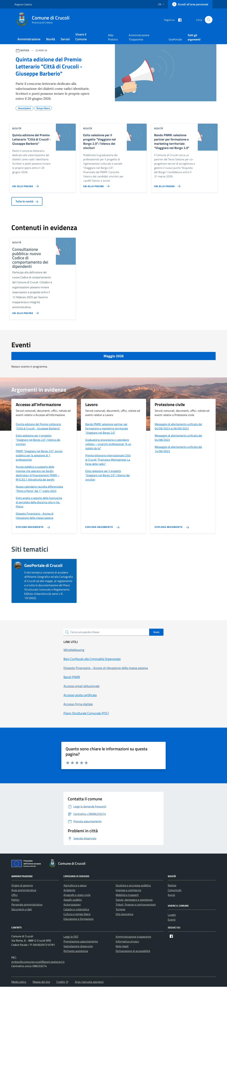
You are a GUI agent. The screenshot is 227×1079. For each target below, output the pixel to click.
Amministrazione (28, 39)
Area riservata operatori (89, 982)
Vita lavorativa (124, 914)
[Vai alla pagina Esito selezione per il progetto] (95, 184)
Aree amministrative (23, 890)
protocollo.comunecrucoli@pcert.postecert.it (38, 962)
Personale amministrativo (26, 904)
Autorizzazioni (72, 904)
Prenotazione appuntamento (80, 941)
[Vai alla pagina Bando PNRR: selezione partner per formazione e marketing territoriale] (166, 184)
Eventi (172, 919)
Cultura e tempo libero (76, 914)
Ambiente (69, 890)
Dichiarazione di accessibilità (133, 951)
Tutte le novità (27, 201)
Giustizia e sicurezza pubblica (133, 885)
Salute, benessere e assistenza (134, 900)
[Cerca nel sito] (208, 20)
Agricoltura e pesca (75, 885)
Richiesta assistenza (75, 951)
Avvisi (171, 895)
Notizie (172, 885)
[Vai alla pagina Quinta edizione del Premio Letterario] (24, 184)
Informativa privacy (127, 941)
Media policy (18, 982)
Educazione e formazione (78, 919)
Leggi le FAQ (70, 936)
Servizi (65, 39)
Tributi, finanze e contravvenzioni (136, 904)
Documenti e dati (21, 909)
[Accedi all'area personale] (190, 4)
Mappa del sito (41, 982)
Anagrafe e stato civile (76, 895)
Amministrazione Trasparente (139, 37)
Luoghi (172, 915)
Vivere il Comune (81, 37)
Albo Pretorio (113, 37)
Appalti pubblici (72, 900)
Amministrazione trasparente (133, 936)
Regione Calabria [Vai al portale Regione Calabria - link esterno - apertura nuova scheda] (23, 4)
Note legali (122, 946)
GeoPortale (175, 39)
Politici (15, 900)
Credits (62, 982)
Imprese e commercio (128, 890)
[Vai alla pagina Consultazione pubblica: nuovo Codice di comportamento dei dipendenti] (24, 311)
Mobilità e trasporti (127, 895)
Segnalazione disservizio (78, 946)
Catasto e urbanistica (76, 909)
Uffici (14, 895)
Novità (50, 39)
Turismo (120, 909)
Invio (156, 632)
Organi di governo (22, 885)
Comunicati (174, 890)
